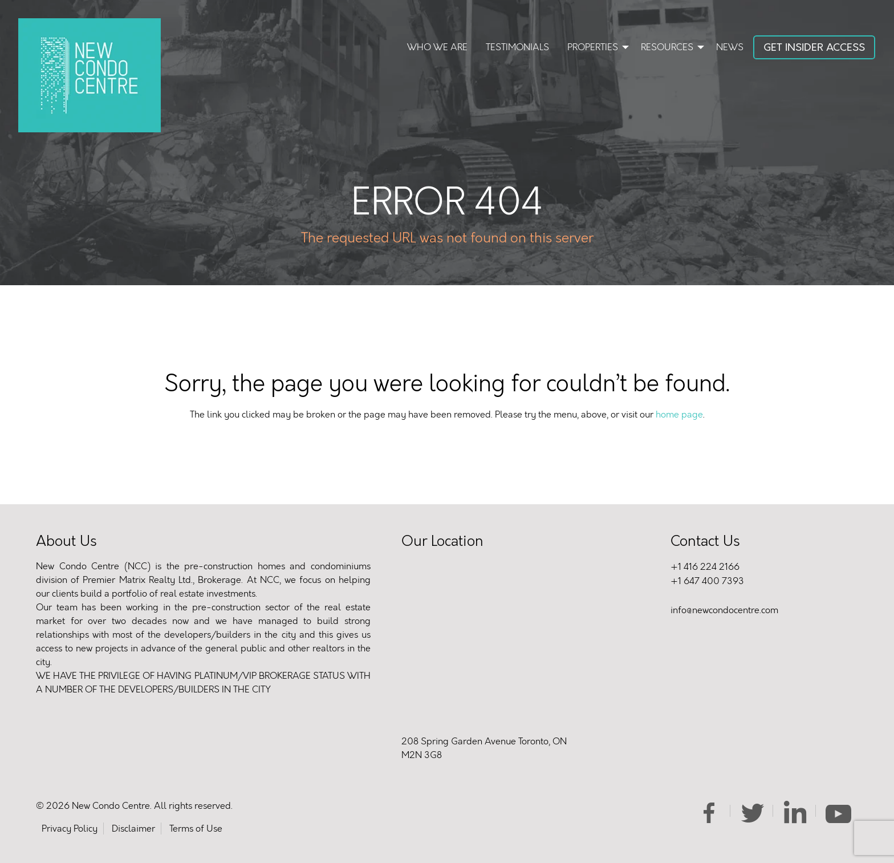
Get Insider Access (814, 47)
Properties (592, 47)
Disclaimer (133, 828)
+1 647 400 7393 (707, 581)
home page (679, 414)
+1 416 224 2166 (704, 567)
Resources (667, 47)
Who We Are (437, 47)
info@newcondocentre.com (724, 610)
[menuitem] (437, 48)
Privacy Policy (69, 828)
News (729, 47)
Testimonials (517, 47)
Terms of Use (195, 828)
